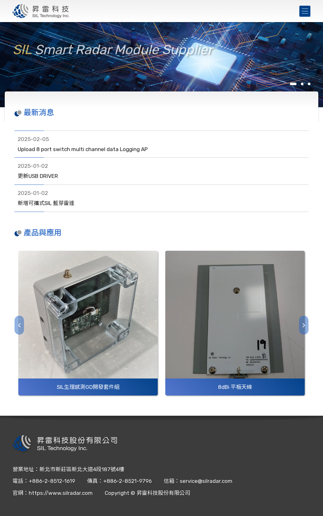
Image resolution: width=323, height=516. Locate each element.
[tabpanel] (161, 64)
